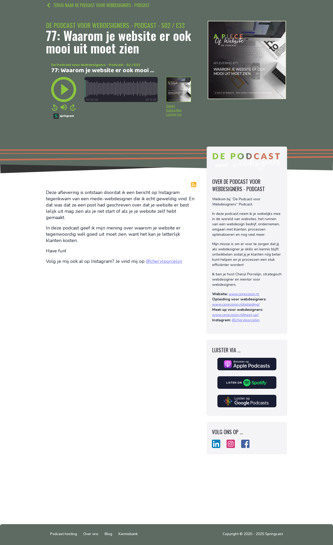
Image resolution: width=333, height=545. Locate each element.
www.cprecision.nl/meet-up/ (235, 314)
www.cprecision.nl (244, 294)
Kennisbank (128, 533)
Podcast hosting (63, 533)
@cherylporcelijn (164, 261)
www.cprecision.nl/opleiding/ (236, 304)
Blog (108, 533)
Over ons (90, 533)
